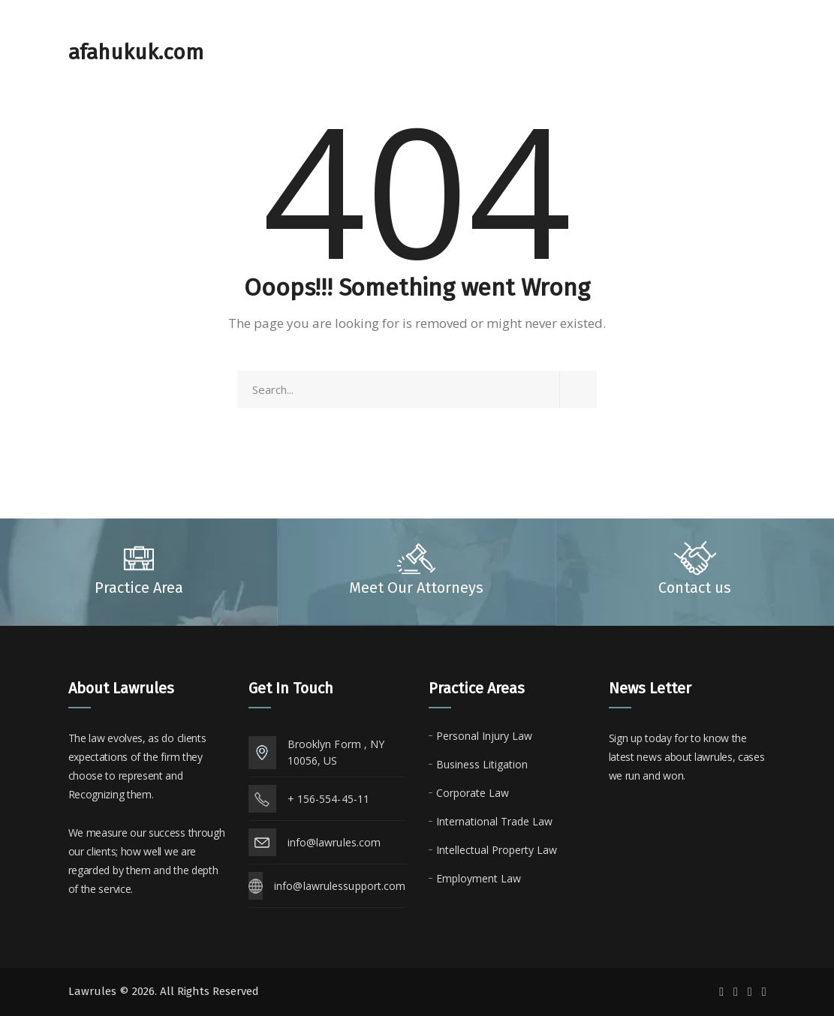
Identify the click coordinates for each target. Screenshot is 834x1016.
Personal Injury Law (484, 736)
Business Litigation (482, 764)
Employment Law (478, 878)
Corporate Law (472, 793)
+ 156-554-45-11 (329, 799)
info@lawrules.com (334, 842)
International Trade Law (494, 821)
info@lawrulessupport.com (339, 886)
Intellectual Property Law (496, 850)
